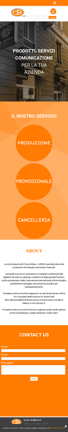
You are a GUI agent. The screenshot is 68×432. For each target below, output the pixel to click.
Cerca (52, 17)
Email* (4, 354)
